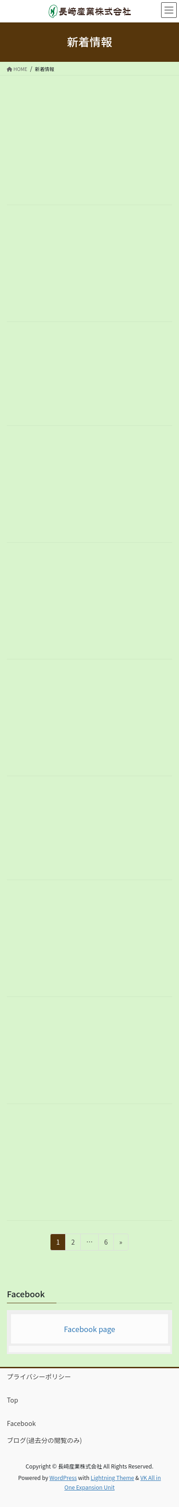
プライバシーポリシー (39, 1376)
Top (12, 1399)
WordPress (63, 1477)
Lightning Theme (112, 1477)
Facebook (21, 1423)
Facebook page (89, 1328)
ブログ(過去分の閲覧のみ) (44, 1440)
